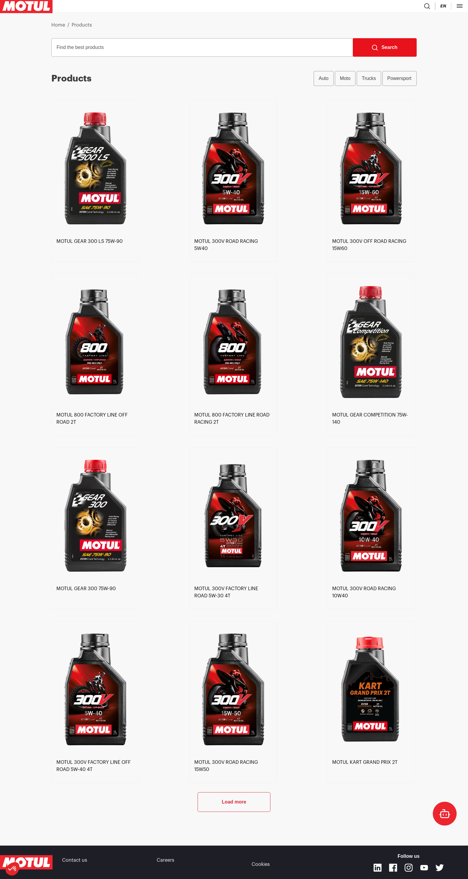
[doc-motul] (445, 814)
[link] (182, 7)
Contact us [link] (74, 862)
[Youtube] (424, 867)
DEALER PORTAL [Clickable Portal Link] (446, 7)
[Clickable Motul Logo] (26, 7)
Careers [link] (165, 862)
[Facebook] (393, 867)
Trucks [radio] (369, 80)
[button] (12, 869)
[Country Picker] (399, 7)
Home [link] (58, 27)
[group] (365, 80)
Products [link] (82, 27)
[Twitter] (439, 867)
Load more (234, 823)
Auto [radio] (324, 80)
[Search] (384, 50)
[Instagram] (408, 867)
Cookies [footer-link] (261, 862)
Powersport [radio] (399, 80)
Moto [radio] (345, 80)
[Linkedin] (377, 867)
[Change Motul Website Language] (416, 7)
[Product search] (382, 7)
